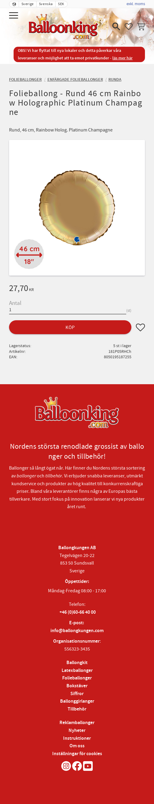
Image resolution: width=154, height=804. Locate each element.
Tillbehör (77, 709)
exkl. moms (136, 4)
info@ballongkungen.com (77, 631)
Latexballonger (77, 670)
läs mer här (122, 58)
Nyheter (77, 730)
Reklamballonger (77, 723)
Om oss (77, 746)
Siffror (77, 694)
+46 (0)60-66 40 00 (77, 612)
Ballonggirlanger (77, 701)
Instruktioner (77, 738)
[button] (14, 16)
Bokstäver (77, 686)
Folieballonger (77, 678)
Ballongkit (77, 663)
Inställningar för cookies (77, 754)
